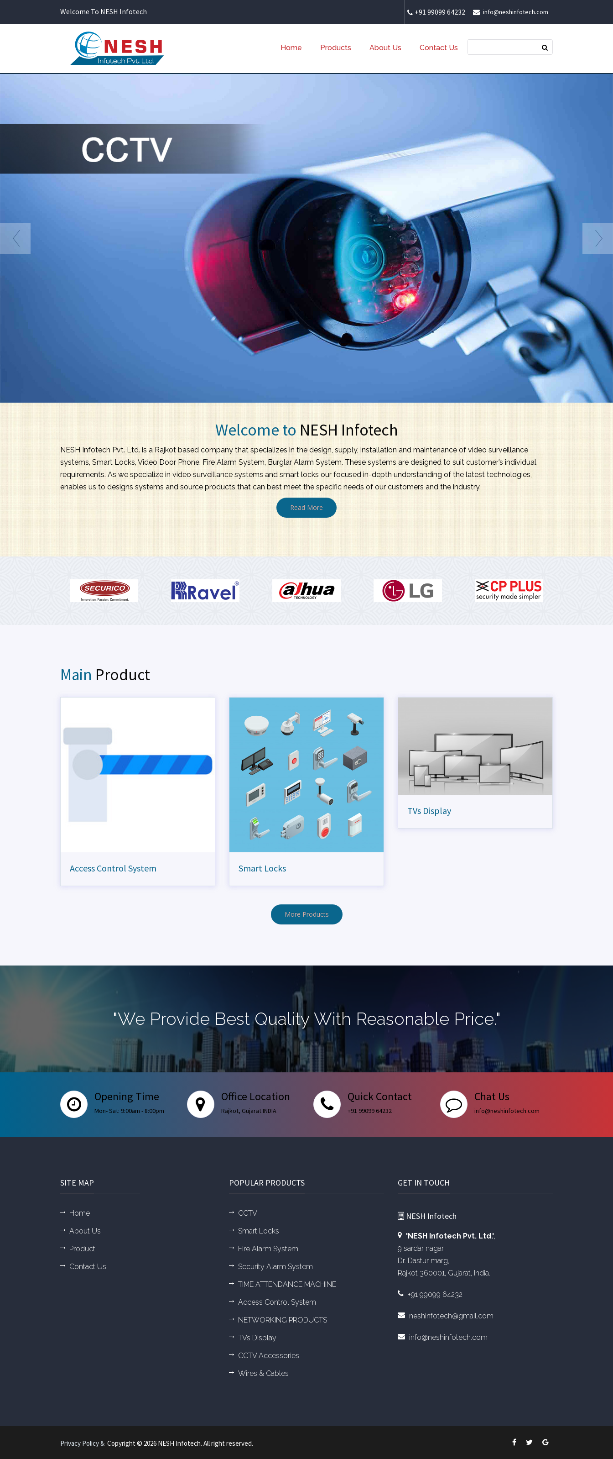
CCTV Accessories (268, 1355)
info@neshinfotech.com (511, 12)
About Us (385, 47)
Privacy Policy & (83, 1443)
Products (335, 47)
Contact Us (439, 47)
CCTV (247, 1213)
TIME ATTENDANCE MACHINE (287, 1284)
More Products (307, 914)
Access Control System (113, 868)
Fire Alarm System (268, 1248)
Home (291, 47)
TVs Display (429, 810)
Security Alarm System (275, 1266)
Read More (306, 507)
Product (82, 1248)
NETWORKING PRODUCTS (282, 1320)
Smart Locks (262, 868)
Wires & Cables (263, 1373)
